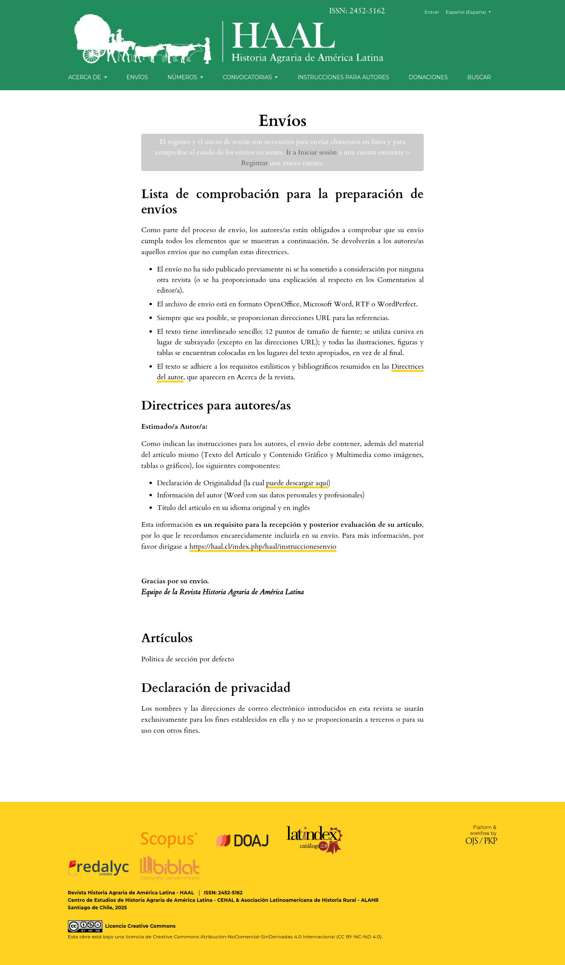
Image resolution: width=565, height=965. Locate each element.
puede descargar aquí (297, 483)
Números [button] (183, 77)
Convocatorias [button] (248, 77)
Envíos (137, 77)
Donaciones (428, 77)
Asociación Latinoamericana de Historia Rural (298, 900)
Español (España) (471, 11)
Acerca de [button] (85, 77)
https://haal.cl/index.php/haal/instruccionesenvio (263, 547)
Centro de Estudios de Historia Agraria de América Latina (140, 900)
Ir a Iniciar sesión (311, 152)
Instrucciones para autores (343, 77)
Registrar (254, 163)
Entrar (432, 12)
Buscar (479, 77)
